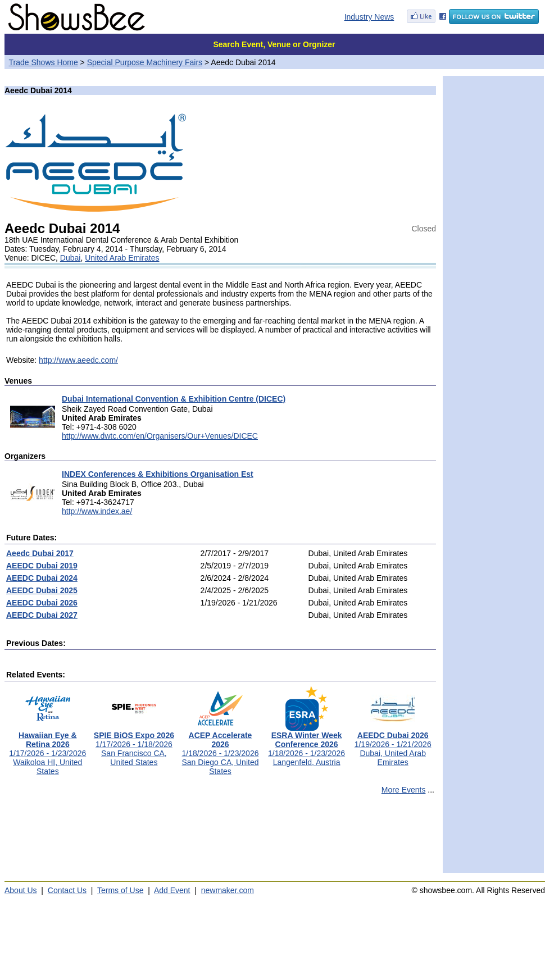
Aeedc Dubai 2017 (40, 553)
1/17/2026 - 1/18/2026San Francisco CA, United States (134, 745)
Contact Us (67, 890)
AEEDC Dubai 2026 (42, 602)
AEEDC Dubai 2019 (42, 565)
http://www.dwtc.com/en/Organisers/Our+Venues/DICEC (160, 435)
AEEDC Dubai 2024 (42, 577)
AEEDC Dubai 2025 (42, 590)
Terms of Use (120, 890)
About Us (20, 890)
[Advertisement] (220, 838)
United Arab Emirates (122, 257)
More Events (404, 789)
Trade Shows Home (43, 62)
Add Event (172, 890)
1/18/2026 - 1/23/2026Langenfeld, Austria (306, 745)
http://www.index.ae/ (97, 511)
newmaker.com (227, 890)
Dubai (70, 257)
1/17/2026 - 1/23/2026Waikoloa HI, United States (47, 749)
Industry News (369, 16)
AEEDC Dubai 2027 (42, 615)
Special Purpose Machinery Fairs (144, 62)
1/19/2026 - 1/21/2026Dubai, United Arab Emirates (393, 745)
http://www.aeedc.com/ (78, 360)
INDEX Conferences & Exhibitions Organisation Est (157, 474)
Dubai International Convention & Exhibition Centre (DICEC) (173, 398)
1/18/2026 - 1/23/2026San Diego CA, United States (219, 749)
